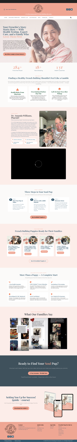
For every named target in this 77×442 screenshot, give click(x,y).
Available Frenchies (14, 17)
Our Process (33, 17)
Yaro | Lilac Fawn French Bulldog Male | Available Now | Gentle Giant (14, 248)
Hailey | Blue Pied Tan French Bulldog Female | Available (47, 247)
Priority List (24, 17)
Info (39, 17)
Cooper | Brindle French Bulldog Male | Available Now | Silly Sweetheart (62, 248)
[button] (11, 334)
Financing (44, 17)
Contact (51, 17)
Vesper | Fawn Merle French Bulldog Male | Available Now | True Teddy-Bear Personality (30, 248)
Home (5, 17)
